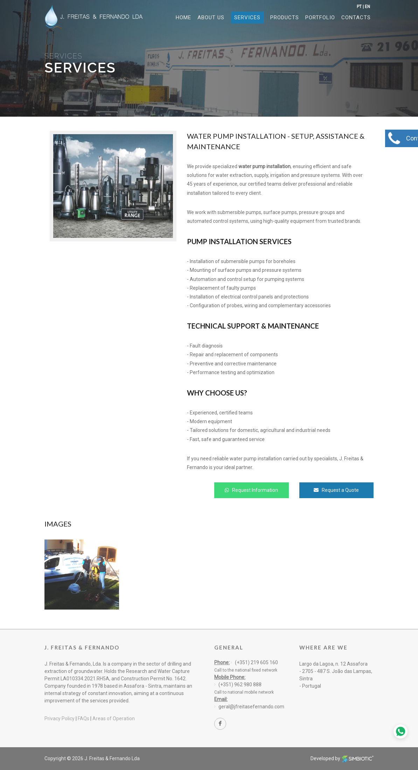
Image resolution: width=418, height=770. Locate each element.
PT (359, 6)
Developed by (342, 758)
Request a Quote (336, 490)
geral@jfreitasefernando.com (251, 706)
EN (367, 6)
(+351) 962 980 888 (240, 684)
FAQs (83, 718)
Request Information (251, 490)
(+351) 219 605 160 (256, 662)
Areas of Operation (113, 718)
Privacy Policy (59, 718)
